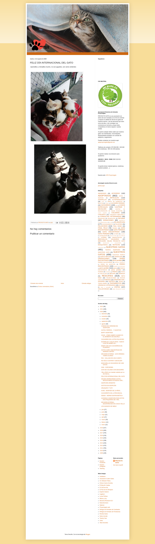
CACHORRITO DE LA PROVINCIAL (111, 393)
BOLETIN (100, 203)
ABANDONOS (102, 193)
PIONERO (107, 271)
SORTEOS (112, 281)
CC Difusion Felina (105, 481)
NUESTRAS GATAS (115, 247)
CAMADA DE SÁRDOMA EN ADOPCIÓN (109, 326)
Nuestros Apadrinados (112, 250)
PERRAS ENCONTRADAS (105, 262)
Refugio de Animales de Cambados (110, 509)
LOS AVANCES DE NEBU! (108, 406)
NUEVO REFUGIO (105, 256)
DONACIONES (108, 220)
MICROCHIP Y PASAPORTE (112, 243)
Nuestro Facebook (102, 461)
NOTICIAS (116, 245)
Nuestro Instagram (102, 465)
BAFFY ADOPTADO (107, 332)
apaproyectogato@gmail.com (106, 142)
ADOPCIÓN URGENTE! (108, 383)
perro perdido (104, 268)
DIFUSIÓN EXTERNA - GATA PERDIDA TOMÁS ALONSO (112, 354)
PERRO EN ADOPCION (108, 264)
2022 (101, 306)
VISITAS (117, 287)
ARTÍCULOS (114, 198)
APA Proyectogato (111, 175)
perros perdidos (116, 270)
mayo (103, 414)
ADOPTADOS (104, 196)
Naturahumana (104, 503)
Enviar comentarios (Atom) (46, 286)
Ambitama (102, 476)
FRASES (114, 228)
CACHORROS (106, 205)
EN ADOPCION (119, 222)
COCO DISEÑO (102, 212)
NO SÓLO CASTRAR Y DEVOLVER (111, 360)
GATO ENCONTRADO (111, 232)
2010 (101, 450)
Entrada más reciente (37, 283)
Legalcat (102, 494)
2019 (101, 428)
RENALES (122, 273)
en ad (110, 222)
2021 (101, 309)
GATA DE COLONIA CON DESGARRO (112, 370)
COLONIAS (115, 213)
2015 (101, 438)
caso (116, 205)
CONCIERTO (102, 214)
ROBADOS (107, 279)
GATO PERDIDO (104, 234)
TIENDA (121, 281)
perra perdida (117, 260)
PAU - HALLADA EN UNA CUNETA (111, 358)
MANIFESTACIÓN (117, 237)
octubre (103, 319)
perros (115, 268)
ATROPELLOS (102, 199)
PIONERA (100, 271)
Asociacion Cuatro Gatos (107, 478)
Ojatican (102, 505)
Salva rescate (104, 516)
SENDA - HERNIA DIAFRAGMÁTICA (112, 395)
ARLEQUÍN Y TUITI (107, 388)
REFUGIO (112, 273)
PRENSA (115, 271)
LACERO (123, 233)
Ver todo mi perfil (118, 465)
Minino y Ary (103, 498)
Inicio (62, 283)
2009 (101, 453)
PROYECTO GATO (119, 461)
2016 (101, 435)
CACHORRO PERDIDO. (118, 203)
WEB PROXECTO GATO (119, 289)
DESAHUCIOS (111, 218)
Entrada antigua (86, 283)
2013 (101, 443)
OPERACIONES (103, 258)
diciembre (104, 313)
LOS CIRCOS (122, 235)
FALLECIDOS (103, 226)
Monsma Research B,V (106, 500)
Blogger (88, 534)
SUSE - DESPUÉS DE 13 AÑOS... (111, 390)
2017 (101, 433)
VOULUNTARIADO (103, 289)
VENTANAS (122, 285)
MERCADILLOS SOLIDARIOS (108, 239)
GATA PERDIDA (119, 230)
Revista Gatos (104, 514)
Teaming (102, 468)
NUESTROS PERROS (119, 254)
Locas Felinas (104, 496)
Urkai (101, 520)
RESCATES (107, 276)
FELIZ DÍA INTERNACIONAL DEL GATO (113, 376)
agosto (103, 324)
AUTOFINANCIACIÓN (118, 199)
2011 (101, 448)
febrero (103, 422)
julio (102, 409)
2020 (101, 311)
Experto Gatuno (104, 492)
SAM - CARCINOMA (107, 367)
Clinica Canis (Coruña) (106, 483)
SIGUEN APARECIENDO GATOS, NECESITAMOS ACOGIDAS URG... (112, 379)
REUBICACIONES (111, 278)
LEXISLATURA (113, 235)
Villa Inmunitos (104, 522)
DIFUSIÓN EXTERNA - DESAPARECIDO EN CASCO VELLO (113, 403)
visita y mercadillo (106, 287)
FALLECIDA (118, 224)
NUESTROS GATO (104, 252)
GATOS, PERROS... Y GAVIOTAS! (111, 330)
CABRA (107, 203)
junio (103, 412)
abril (102, 417)
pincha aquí (101, 186)
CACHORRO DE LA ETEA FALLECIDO (112, 339)
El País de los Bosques (106, 489)
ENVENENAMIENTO (107, 224)
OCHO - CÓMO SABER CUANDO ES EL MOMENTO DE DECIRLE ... (112, 336)
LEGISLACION (103, 235)
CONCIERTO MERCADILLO (117, 214)
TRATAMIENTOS (115, 283)
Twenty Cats (103, 518)
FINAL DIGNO (117, 226)
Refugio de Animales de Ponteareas (110, 511)
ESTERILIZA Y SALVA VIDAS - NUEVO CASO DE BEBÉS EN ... (112, 342)
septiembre (104, 321)
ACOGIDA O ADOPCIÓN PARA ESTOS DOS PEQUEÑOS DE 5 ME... (112, 398)
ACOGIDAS (116, 193)
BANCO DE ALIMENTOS (115, 201)
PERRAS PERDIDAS (120, 262)
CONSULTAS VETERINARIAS (110, 216)
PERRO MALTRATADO (119, 266)
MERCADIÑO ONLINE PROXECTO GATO (111, 241)
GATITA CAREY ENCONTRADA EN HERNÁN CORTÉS (111, 350)
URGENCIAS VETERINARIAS (107, 285)
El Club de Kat (104, 487)
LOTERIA (103, 237)
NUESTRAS (101, 247)
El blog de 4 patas (105, 485)
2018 (101, 430)
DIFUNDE (121, 218)
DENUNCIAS (101, 218)
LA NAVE (116, 233)
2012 (101, 445)
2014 (101, 440)
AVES (102, 201)
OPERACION (118, 256)
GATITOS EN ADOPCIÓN (108, 385)
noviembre (104, 316)
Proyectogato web (105, 507)
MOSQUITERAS (103, 245)
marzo (103, 419)
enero (103, 424)
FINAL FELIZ (103, 228)
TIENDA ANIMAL (102, 283)
